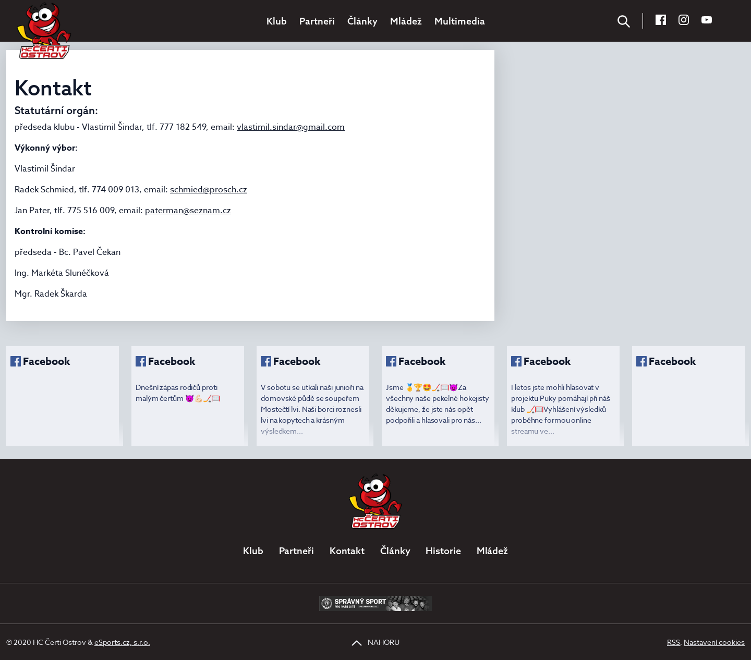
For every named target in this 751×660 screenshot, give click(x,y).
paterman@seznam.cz (188, 210)
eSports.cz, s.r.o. (122, 642)
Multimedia (459, 21)
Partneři (317, 21)
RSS (673, 642)
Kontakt (347, 551)
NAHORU (375, 642)
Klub (277, 21)
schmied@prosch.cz (208, 190)
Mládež (406, 21)
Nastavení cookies (714, 642)
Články (362, 21)
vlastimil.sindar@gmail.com (291, 127)
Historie (443, 551)
